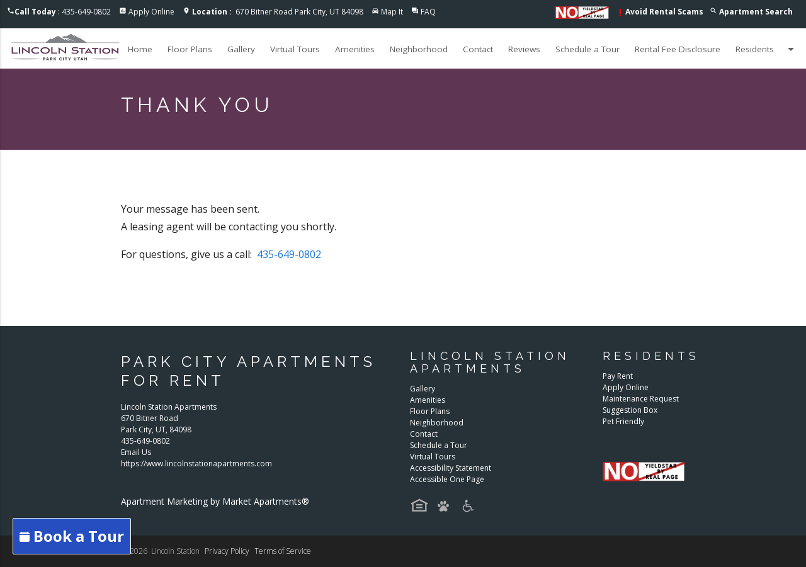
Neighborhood (419, 49)
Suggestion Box (630, 410)
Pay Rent (618, 376)
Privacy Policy (227, 551)
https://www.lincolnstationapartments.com (196, 463)
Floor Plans (189, 49)
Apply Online (151, 11)
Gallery (241, 49)
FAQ (428, 11)
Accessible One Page (447, 479)
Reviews (524, 49)
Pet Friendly (623, 421)
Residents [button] (766, 49)
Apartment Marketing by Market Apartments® (215, 501)
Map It (392, 11)
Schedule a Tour (587, 49)
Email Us (136, 452)
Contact (478, 49)
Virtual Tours (295, 49)
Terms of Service (282, 551)
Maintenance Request (641, 398)
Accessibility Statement (450, 468)
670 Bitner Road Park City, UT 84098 (277, 11)
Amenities (355, 49)
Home (140, 49)
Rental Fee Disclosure (677, 49)
